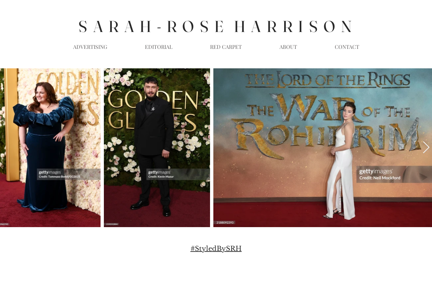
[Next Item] (426, 147)
